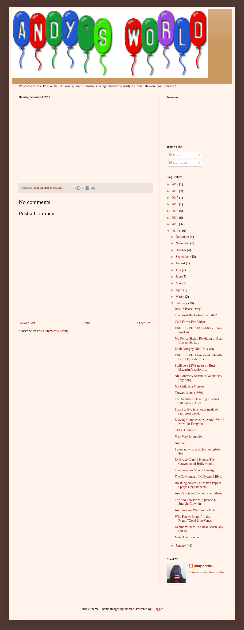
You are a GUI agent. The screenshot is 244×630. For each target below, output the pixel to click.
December (182, 237)
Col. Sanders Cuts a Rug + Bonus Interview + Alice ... (197, 401)
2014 (175, 217)
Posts (174, 155)
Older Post (144, 323)
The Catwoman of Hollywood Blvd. (198, 476)
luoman (129, 609)
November (182, 243)
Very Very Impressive (189, 436)
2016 (175, 204)
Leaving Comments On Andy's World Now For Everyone (199, 422)
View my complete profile (206, 572)
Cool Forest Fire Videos (190, 322)
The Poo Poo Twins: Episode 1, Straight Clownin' (195, 502)
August (180, 263)
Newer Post (27, 323)
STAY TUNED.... (186, 430)
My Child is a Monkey (190, 386)
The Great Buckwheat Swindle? (196, 315)
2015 (175, 211)
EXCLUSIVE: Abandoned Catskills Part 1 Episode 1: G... (198, 357)
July (178, 270)
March (180, 296)
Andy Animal (203, 566)
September (182, 256)
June (178, 276)
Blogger (157, 609)
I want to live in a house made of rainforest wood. (196, 411)
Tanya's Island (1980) (189, 393)
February (181, 303)
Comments (178, 163)
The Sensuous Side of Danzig (194, 470)
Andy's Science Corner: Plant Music (198, 493)
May (178, 283)
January (181, 545)
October (181, 250)
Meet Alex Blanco (187, 537)
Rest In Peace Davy (188, 309)
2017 (175, 198)
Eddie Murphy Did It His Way (194, 349)
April (179, 290)
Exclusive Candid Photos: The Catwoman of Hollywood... (195, 462)
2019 (175, 184)
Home (86, 323)
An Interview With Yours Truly (195, 510)
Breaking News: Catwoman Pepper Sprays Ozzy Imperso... (198, 485)
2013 (175, 224)
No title (180, 443)
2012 (175, 231)
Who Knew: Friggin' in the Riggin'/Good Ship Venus (193, 518)
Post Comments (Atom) (52, 331)
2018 (175, 191)
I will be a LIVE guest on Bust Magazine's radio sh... (195, 367)
